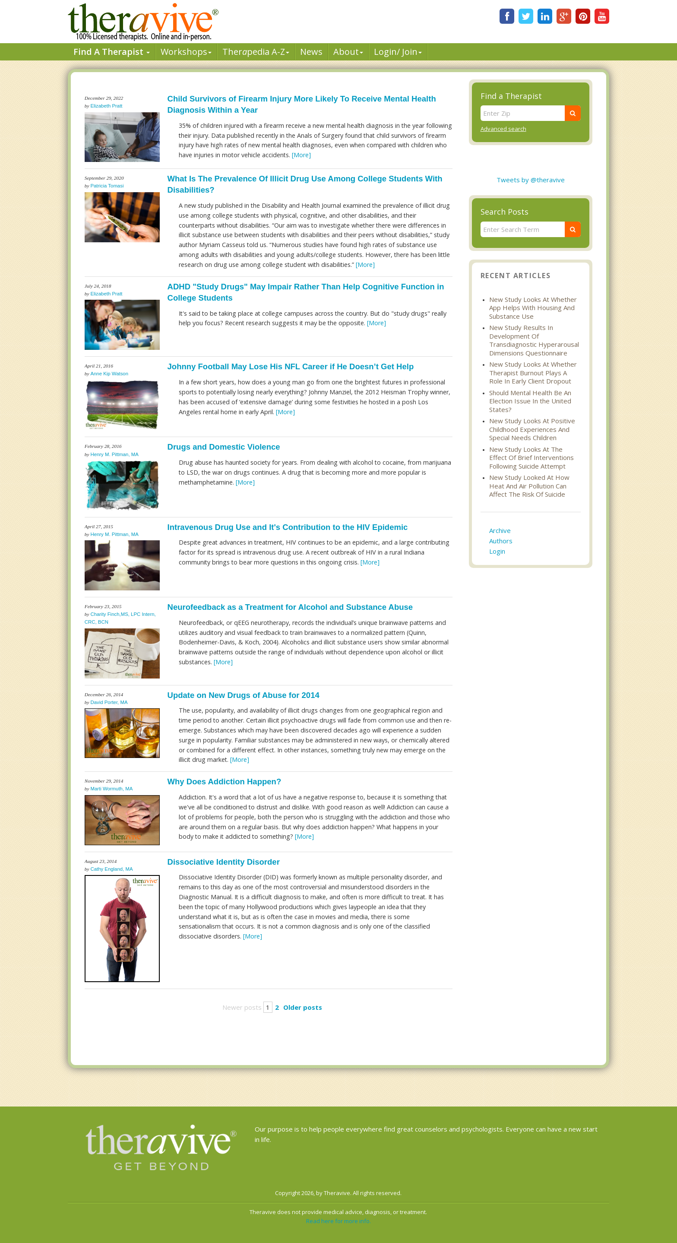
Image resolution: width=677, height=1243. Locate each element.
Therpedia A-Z (255, 51)
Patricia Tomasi (106, 185)
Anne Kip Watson (109, 373)
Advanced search (503, 129)
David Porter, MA (108, 702)
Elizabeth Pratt (106, 105)
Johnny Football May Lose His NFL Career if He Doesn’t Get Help (291, 366)
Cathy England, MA (111, 869)
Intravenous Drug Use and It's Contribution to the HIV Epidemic (288, 527)
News (311, 51)
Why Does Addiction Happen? (225, 781)
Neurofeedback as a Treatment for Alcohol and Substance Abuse (290, 607)
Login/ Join (398, 51)
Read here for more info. (338, 1221)
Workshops (186, 51)
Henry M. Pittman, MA (114, 454)
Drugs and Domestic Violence (224, 446)
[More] (301, 155)
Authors (500, 540)
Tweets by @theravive (531, 179)
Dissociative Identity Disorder (224, 861)
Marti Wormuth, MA (111, 788)
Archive (500, 530)
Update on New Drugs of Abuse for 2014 (244, 695)
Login (497, 551)
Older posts (302, 1007)
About (348, 51)
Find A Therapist (111, 51)
